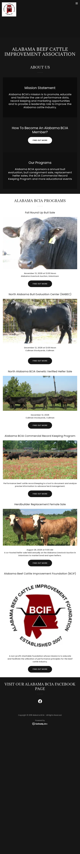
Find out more (40, 140)
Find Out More (40, 425)
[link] (9, 3)
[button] (76, 3)
